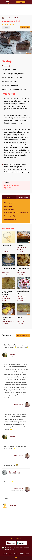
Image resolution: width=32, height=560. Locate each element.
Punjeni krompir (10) (8, 264)
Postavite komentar (22, 335)
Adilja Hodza (13, 505)
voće (8, 185)
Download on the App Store (11, 543)
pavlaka (9, 187)
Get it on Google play (22, 543)
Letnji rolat (8, 206)
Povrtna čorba (9, 209)
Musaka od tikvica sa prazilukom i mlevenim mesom (16, 212)
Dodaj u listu (25, 27)
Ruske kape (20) (9, 216)
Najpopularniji (23, 197)
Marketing (8, 549)
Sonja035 (12, 354)
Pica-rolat (23, 241)
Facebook (5, 553)
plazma (16, 185)
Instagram (21, 553)
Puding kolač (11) (10, 219)
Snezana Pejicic (14, 472)
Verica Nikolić (14, 18)
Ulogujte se (21, 2)
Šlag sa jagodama (10, 203)
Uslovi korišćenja (24, 547)
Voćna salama (8, 241)
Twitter (10, 553)
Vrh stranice (15, 538)
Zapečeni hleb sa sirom (8, 314)
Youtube (15, 553)
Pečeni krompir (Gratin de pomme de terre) (8, 289)
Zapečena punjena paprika (23, 264)
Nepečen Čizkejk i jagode (23, 289)
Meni (16, 558)
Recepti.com (3, 548)
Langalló (23, 314)
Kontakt (13, 549)
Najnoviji (9, 197)
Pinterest (27, 553)
